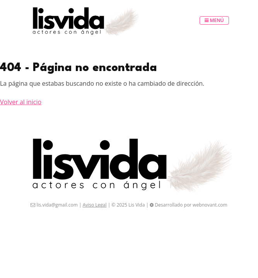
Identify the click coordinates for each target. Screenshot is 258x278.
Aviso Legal (95, 205)
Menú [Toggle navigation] (214, 20)
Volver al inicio (20, 102)
